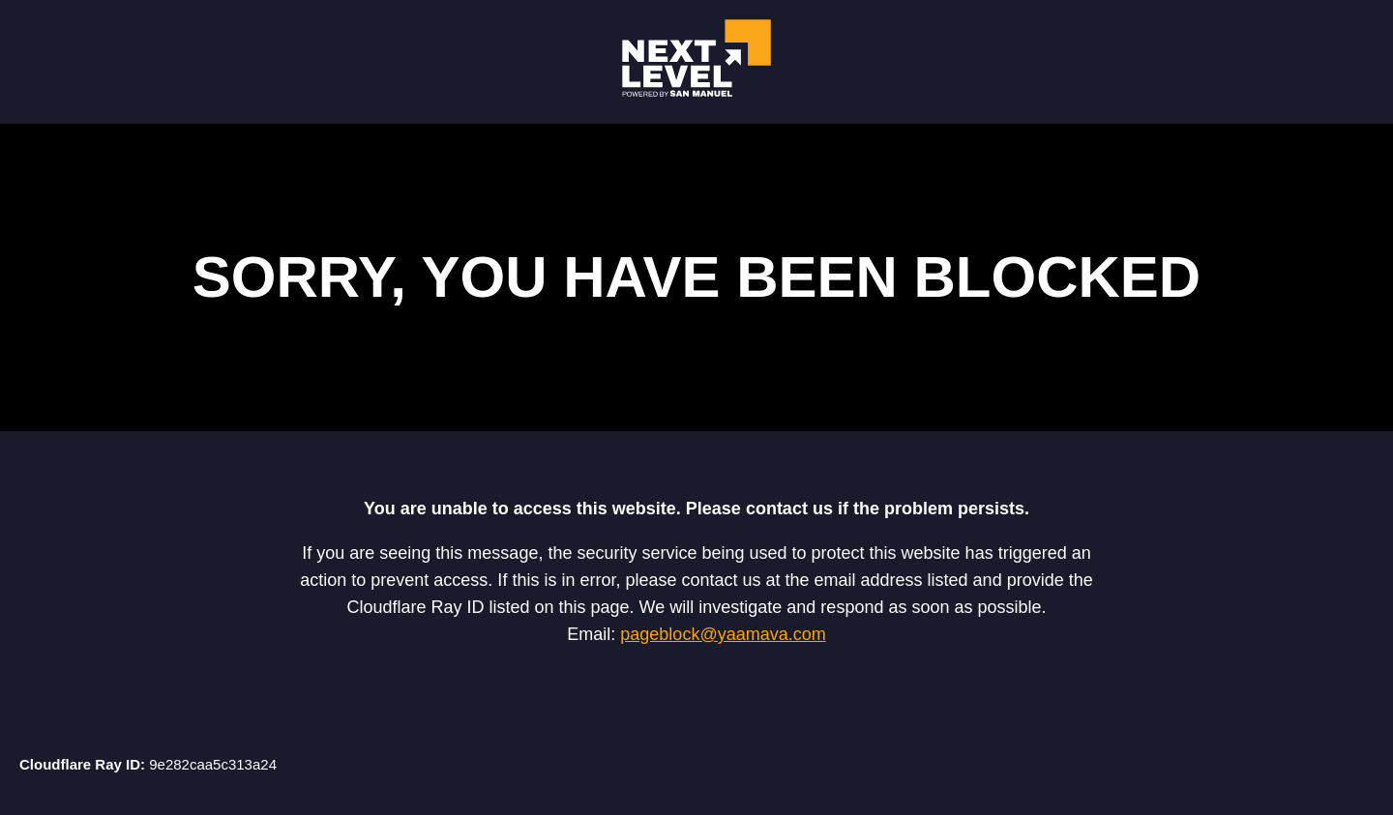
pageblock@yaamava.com (722, 634)
